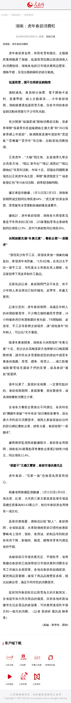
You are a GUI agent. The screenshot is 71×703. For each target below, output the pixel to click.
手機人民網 (37, 659)
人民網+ (23, 659)
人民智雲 (23, 678)
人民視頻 (9, 678)
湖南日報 (50, 36)
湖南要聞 (28, 15)
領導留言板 (50, 659)
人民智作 (37, 678)
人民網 (3, 15)
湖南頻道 (15, 15)
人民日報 (9, 659)
